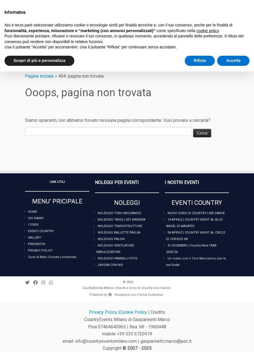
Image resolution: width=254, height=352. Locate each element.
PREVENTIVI (36, 244)
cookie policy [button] (208, 30)
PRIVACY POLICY (40, 250)
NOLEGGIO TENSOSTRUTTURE (120, 226)
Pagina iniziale (39, 76)
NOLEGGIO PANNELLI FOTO (117, 258)
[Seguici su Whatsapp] (53, 283)
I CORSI (33, 225)
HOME (32, 212)
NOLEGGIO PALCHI (111, 239)
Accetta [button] (233, 60)
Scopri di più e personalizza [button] (39, 60)
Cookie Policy (134, 312)
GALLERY (34, 237)
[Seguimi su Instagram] (45, 283)
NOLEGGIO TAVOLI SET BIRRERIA (121, 219)
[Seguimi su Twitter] (29, 283)
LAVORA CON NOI (110, 265)
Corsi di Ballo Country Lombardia (52, 257)
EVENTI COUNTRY (41, 231)
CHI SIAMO (36, 218)
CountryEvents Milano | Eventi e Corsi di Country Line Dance (126, 288)
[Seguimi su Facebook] (37, 283)
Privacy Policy (103, 312)
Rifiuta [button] (200, 60)
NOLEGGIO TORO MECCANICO (119, 213)
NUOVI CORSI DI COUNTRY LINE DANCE (196, 213)
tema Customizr (151, 295)
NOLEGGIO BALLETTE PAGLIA (119, 232)
